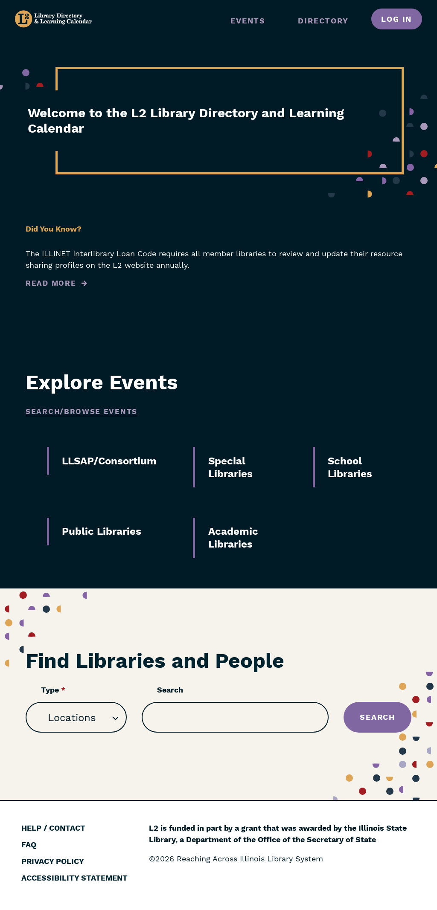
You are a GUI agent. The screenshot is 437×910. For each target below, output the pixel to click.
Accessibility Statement (74, 877)
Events (247, 20)
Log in (396, 18)
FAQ (28, 844)
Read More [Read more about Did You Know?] (51, 283)
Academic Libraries (233, 537)
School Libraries (350, 467)
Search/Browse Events (81, 411)
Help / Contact (53, 827)
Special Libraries (230, 467)
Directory (323, 20)
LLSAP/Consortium (109, 461)
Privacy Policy (52, 861)
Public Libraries (101, 531)
